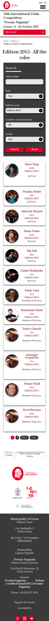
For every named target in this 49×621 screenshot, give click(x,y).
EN (40, 3)
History (14, 41)
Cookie (9, 455)
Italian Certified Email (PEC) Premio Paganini (25, 584)
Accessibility (24, 608)
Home (6, 41)
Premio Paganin (15, 580)
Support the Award (24, 602)
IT (45, 3)
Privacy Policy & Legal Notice (30, 455)
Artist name (12, 76)
